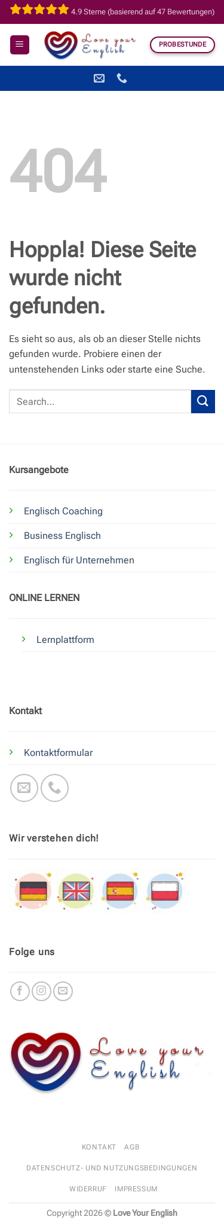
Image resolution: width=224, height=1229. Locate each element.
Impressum (136, 1189)
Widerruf (88, 1189)
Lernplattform (65, 639)
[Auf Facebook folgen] (20, 991)
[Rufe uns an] (55, 788)
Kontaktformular (58, 752)
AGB (131, 1147)
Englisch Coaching (63, 511)
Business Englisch (62, 535)
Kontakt (99, 1147)
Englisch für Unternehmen (79, 560)
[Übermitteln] (203, 401)
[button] (19, 45)
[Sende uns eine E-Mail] (24, 788)
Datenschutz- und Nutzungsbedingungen (112, 1168)
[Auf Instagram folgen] (41, 991)
